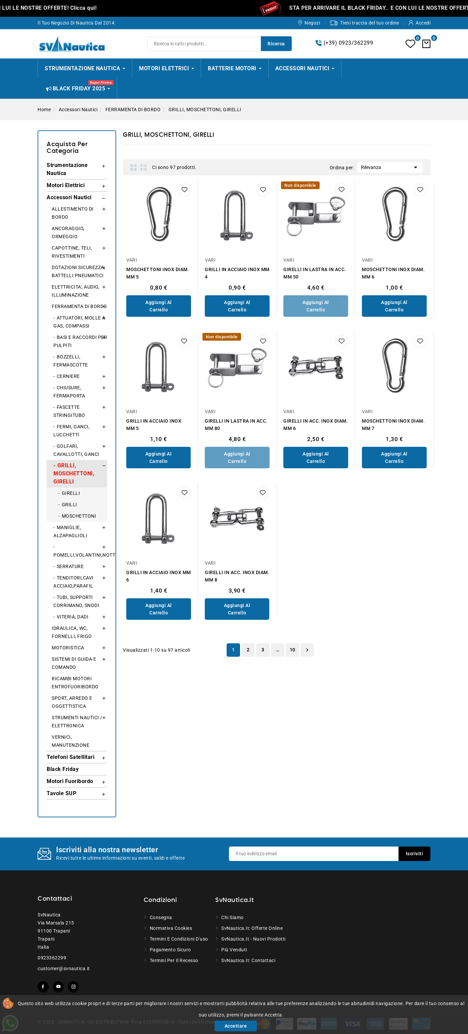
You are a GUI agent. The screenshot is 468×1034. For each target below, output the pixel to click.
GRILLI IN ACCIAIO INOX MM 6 (158, 576)
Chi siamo (232, 917)
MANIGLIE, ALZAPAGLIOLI (70, 531)
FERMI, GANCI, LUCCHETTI (71, 430)
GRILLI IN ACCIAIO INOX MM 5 (153, 424)
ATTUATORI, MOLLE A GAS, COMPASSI (79, 322)
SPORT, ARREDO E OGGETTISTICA (72, 702)
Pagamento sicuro (170, 949)
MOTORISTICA (68, 647)
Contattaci (55, 899)
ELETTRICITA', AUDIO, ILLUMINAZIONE (75, 291)
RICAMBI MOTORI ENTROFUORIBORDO (75, 682)
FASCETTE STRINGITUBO (69, 411)
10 (292, 649)
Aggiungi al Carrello (158, 306)
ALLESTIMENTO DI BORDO (73, 213)
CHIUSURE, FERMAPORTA (69, 391)
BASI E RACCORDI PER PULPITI (80, 341)
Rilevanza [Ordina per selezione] (390, 166)
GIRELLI (71, 493)
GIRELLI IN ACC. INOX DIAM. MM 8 (237, 576)
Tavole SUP (61, 793)
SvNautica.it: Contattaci (248, 960)
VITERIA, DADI (73, 616)
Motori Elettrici (66, 185)
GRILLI (69, 504)
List (143, 167)
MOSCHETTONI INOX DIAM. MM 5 (157, 273)
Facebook (43, 986)
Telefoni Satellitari (70, 757)
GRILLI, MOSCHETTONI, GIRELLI (73, 473)
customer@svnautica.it (64, 968)
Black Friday (63, 769)
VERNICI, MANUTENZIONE (70, 741)
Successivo (307, 650)
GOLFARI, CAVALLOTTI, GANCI (76, 450)
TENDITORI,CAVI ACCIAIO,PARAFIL (73, 582)
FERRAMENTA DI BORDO (79, 306)
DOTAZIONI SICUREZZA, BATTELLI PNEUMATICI (78, 271)
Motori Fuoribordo (70, 781)
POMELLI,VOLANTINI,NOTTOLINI (80, 555)
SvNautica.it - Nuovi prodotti (253, 939)
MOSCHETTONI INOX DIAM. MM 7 (393, 424)
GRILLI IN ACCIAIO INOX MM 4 (237, 273)
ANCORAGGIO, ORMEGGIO (68, 232)
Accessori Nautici (69, 197)
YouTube (58, 986)
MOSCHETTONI (79, 516)
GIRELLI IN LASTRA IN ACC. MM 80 (236, 424)
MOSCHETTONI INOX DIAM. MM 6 (393, 273)
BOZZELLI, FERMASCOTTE (70, 361)
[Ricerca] (219, 43)
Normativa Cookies (171, 928)
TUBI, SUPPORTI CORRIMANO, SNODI (76, 601)
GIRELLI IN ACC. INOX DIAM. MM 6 (315, 424)
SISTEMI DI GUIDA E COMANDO (74, 663)
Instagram (73, 986)
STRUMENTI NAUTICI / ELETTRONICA (77, 721)
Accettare (236, 1026)
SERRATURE (70, 566)
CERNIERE (68, 376)
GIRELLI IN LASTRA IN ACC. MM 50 (314, 273)
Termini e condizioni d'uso (179, 939)
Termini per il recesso (174, 960)
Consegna (161, 917)
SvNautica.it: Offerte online (252, 928)
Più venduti (234, 949)
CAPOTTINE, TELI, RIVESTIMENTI (72, 252)
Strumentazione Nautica (67, 169)
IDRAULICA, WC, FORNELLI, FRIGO (72, 632)
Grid (133, 167)
